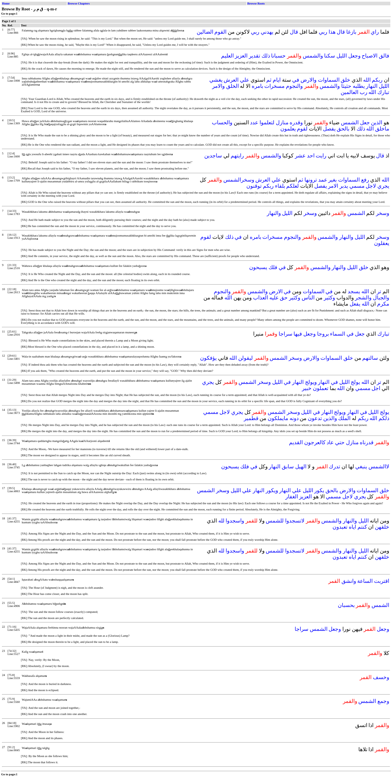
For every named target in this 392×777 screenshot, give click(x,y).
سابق (288, 466)
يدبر (344, 186)
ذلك (266, 56)
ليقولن (245, 358)
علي (244, 80)
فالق (384, 56)
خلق (345, 80)
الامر (333, 186)
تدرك (334, 466)
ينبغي (361, 466)
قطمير (251, 418)
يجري (383, 186)
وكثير (329, 298)
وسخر (382, 213)
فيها (298, 334)
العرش (231, 80)
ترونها (310, 180)
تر (379, 291)
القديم (296, 442)
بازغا (351, 32)
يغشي (216, 80)
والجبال (381, 298)
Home (6, 3)
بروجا (323, 334)
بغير (332, 180)
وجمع (383, 701)
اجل (376, 388)
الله (367, 80)
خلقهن (382, 527)
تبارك (383, 92)
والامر (218, 86)
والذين (330, 418)
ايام (277, 80)
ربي (323, 32)
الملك (344, 418)
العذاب (260, 298)
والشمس (313, 56)
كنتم (362, 527)
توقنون (254, 186)
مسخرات (274, 86)
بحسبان (346, 605)
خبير (306, 388)
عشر (300, 156)
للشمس (275, 521)
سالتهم (370, 358)
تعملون (320, 388)
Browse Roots (256, 3)
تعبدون (340, 527)
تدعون (315, 418)
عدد (254, 122)
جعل (365, 122)
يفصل (329, 129)
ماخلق (382, 129)
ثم (268, 80)
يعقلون (381, 243)
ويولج (311, 382)
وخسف (381, 677)
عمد (322, 180)
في (295, 80)
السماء (337, 334)
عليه (274, 298)
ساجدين (213, 156)
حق (284, 298)
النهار (371, 86)
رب (363, 92)
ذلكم (384, 418)
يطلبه (359, 86)
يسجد (354, 291)
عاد (330, 442)
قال (341, 32)
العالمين (349, 92)
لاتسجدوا (294, 521)
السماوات (329, 80)
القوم (220, 32)
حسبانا (278, 56)
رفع (365, 180)
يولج (355, 382)
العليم (227, 56)
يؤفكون (208, 358)
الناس (308, 298)
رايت (321, 156)
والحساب (222, 122)
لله (221, 521)
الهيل (300, 466)
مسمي (357, 186)
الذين (376, 122)
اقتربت (381, 581)
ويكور (272, 490)
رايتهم (237, 156)
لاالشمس (378, 466)
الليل (341, 56)
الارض (276, 291)
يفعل (355, 304)
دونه (294, 418)
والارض (309, 80)
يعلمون (288, 129)
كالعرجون (314, 442)
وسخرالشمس (238, 180)
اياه (352, 527)
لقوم (302, 129)
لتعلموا (267, 122)
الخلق (232, 86)
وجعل (354, 56)
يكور (319, 490)
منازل (282, 122)
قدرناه (366, 442)
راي (375, 32)
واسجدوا (235, 521)
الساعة (365, 581)
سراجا (285, 334)
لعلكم (292, 186)
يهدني (267, 32)
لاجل (371, 186)
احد (311, 156)
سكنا (329, 56)
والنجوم (294, 86)
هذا (332, 32)
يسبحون (258, 267)
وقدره (296, 122)
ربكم (377, 80)
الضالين (205, 32)
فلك (273, 267)
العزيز (241, 56)
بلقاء (280, 186)
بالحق (343, 129)
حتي (340, 442)
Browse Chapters (79, 3)
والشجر (363, 298)
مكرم (383, 304)
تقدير (254, 56)
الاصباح (369, 56)
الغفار (291, 496)
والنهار (274, 213)
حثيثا (346, 86)
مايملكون (278, 418)
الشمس (350, 122)
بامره (257, 86)
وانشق (348, 581)
